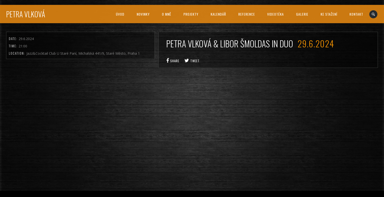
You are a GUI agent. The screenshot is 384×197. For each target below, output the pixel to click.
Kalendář (218, 14)
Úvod (120, 14)
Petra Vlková (25, 14)
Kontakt (356, 14)
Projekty (190, 14)
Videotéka (275, 14)
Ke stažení (329, 14)
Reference (246, 14)
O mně (166, 14)
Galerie (302, 14)
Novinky (143, 14)
